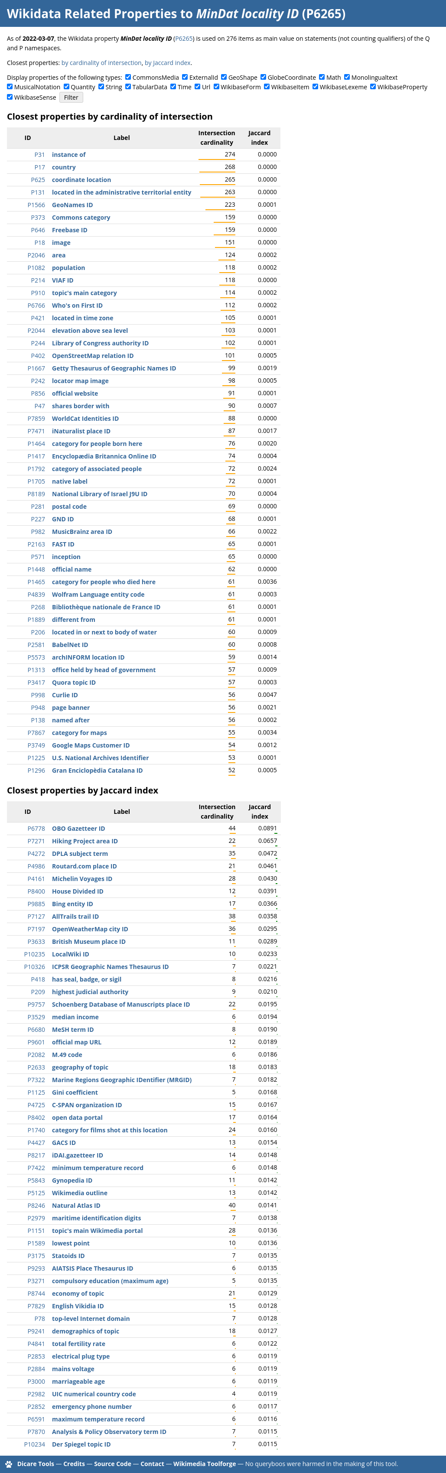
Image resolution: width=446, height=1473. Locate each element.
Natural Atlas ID (76, 1205)
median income (75, 1017)
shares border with (80, 406)
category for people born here (97, 443)
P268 (38, 607)
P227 (38, 519)
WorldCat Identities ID (85, 418)
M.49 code (67, 1054)
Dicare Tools (35, 1464)
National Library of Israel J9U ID (99, 494)
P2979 (36, 1218)
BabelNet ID (70, 645)
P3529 (36, 1017)
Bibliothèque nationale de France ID (106, 607)
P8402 (36, 1117)
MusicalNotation (37, 87)
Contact (152, 1464)
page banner (71, 707)
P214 (38, 280)
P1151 (36, 1230)
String (114, 87)
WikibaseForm (241, 87)
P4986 (36, 866)
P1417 (36, 456)
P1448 (36, 569)
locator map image (80, 381)
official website (75, 393)
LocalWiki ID (70, 954)
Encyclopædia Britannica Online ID (104, 456)
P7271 (36, 841)
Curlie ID (65, 695)
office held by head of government (104, 670)
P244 (38, 343)
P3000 (36, 1381)
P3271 (36, 1281)
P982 (38, 531)
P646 (38, 230)
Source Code (112, 1464)
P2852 (36, 1406)
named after (71, 720)
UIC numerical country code (94, 1394)
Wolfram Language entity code (98, 594)
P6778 (36, 828)
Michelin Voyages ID (82, 879)
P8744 (36, 1293)
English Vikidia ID (78, 1306)
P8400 (36, 891)
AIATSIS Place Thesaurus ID (92, 1268)
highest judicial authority (90, 992)
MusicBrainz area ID (82, 531)
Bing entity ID (72, 904)
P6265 (183, 38)
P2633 (36, 1067)
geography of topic (80, 1067)
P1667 (36, 368)
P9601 (36, 1042)
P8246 (36, 1205)
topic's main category (84, 293)
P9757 (36, 1004)
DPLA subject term (80, 853)
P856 (38, 393)
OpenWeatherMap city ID (90, 929)
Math (333, 77)
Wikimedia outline (79, 1193)
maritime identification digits (96, 1218)
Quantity (83, 87)
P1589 (36, 1243)
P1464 (36, 443)
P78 (40, 1318)
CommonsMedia (156, 77)
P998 (38, 695)
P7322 (36, 1080)
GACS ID (64, 1142)
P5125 (36, 1193)
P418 (38, 979)
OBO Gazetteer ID (78, 828)
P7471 (36, 431)
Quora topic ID (74, 682)
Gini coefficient (75, 1092)
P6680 (36, 1029)
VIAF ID (63, 280)
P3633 (36, 941)
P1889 (36, 619)
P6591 (36, 1419)
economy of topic (78, 1293)
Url (206, 87)
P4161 (36, 879)
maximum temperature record (98, 1419)
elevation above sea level (90, 330)
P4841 (36, 1344)
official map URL (76, 1042)
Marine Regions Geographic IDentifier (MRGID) (122, 1080)
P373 (38, 217)
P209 (38, 992)
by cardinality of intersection (102, 63)
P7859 (36, 418)
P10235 (34, 954)
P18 (40, 242)
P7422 (36, 1168)
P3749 (36, 745)
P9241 (36, 1331)
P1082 (36, 267)
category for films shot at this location (110, 1130)
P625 (38, 180)
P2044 (36, 330)
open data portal (77, 1117)
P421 (38, 318)
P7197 (36, 929)
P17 (40, 167)
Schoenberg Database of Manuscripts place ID (121, 1004)
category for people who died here (104, 582)
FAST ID (63, 544)
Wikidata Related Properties (92, 13)
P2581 (36, 645)
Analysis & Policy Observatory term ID (109, 1431)
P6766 (36, 305)
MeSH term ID (73, 1029)
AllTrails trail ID (75, 916)
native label (70, 481)
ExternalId (203, 77)
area (59, 255)
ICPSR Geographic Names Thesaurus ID (110, 966)
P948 (38, 707)
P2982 (36, 1394)
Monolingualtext (374, 77)
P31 (40, 154)
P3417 (36, 682)
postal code (69, 506)
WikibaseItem (290, 87)
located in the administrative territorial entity (122, 192)
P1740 (36, 1130)
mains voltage (73, 1369)
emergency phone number (92, 1406)
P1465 (36, 582)
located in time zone (83, 318)
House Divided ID (78, 891)
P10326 (34, 966)
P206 (38, 632)
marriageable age (78, 1381)
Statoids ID (68, 1256)
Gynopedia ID (72, 1180)
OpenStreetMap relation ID (93, 355)
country (64, 167)
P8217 (36, 1155)
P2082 (36, 1054)
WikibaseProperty (402, 87)
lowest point (71, 1243)
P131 (38, 192)
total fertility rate (78, 1344)
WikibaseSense (35, 97)
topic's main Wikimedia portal (97, 1230)
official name (71, 569)
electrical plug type (81, 1356)
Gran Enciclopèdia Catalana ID (97, 770)
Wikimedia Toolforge (204, 1464)
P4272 (36, 853)
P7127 (36, 916)
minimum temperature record (97, 1168)
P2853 (36, 1356)
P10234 (34, 1444)
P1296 (36, 770)
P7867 (36, 732)
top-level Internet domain (91, 1318)
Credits (74, 1464)
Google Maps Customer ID (91, 745)
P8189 (36, 494)
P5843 (36, 1180)
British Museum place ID (89, 941)
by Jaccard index (168, 63)
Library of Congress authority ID (100, 343)
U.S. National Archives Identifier (100, 758)
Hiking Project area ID (85, 841)
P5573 (36, 657)
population (68, 267)
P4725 (36, 1105)
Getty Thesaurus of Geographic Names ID (114, 368)
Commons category (81, 217)
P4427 (36, 1142)
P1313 (36, 670)
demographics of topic (85, 1331)
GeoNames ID (72, 205)
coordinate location (81, 180)
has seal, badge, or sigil (86, 979)
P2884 (36, 1369)
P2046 (36, 255)
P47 (40, 406)
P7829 (36, 1306)
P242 (38, 381)
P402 (38, 355)
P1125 (36, 1092)
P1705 (36, 481)
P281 (38, 506)
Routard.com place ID (84, 866)
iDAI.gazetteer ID (77, 1155)
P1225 (36, 758)
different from (73, 619)
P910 (38, 293)
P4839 (36, 594)
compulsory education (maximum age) (110, 1281)
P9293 (36, 1268)
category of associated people (97, 469)
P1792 (36, 469)
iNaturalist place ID (81, 431)
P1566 (36, 205)
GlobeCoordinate (292, 77)
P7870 (36, 1431)
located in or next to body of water (104, 632)
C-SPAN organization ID (87, 1105)
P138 (38, 720)
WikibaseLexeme (343, 87)
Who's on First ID (77, 305)
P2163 (36, 544)
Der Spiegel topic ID (81, 1444)
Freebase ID (70, 230)
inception (66, 557)
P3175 (36, 1256)
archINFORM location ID (88, 657)
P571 (38, 557)
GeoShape (242, 77)
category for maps (79, 732)
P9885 (36, 904)
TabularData (150, 87)
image (61, 242)
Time (185, 87)
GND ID (63, 519)
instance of (68, 154)
